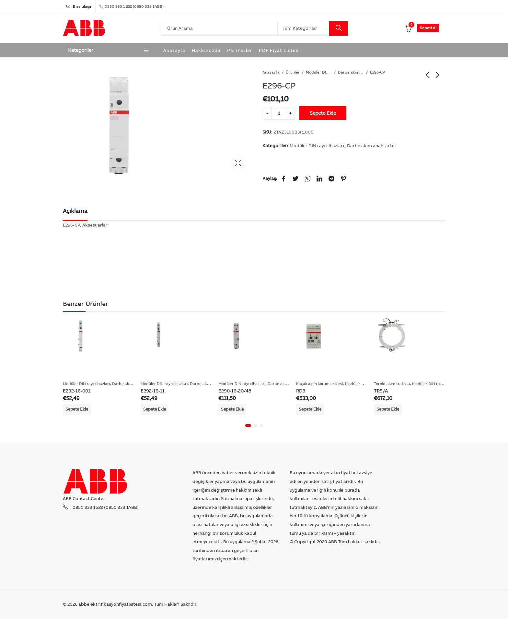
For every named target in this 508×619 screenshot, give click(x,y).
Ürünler (293, 72)
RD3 (300, 391)
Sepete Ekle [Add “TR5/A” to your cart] (387, 409)
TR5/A (381, 391)
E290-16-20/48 (234, 391)
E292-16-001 (76, 391)
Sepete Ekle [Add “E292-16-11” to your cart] (154, 409)
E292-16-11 (153, 391)
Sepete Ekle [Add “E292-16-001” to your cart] (76, 409)
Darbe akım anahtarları (351, 72)
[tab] (75, 211)
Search (338, 28)
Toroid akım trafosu (392, 383)
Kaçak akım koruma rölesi (319, 383)
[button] (248, 425)
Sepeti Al (428, 27)
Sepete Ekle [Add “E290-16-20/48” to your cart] (232, 409)
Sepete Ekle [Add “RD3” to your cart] (310, 409)
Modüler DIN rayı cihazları (319, 72)
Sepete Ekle (323, 113)
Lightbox (238, 163)
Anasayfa (271, 72)
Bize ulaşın (79, 6)
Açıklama (75, 211)
